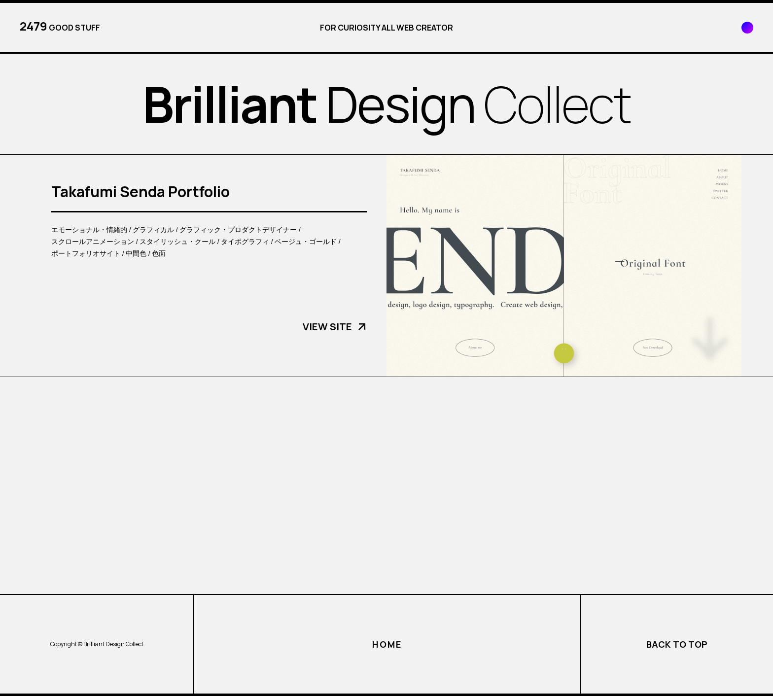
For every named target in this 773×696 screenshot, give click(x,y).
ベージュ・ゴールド (306, 241)
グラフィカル (153, 229)
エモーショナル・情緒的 (89, 229)
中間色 (136, 253)
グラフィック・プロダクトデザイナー (238, 229)
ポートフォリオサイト (85, 253)
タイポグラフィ (245, 241)
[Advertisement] (386, 486)
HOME (386, 644)
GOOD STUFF (60, 26)
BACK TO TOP (676, 644)
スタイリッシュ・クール (177, 241)
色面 (159, 253)
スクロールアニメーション (92, 241)
